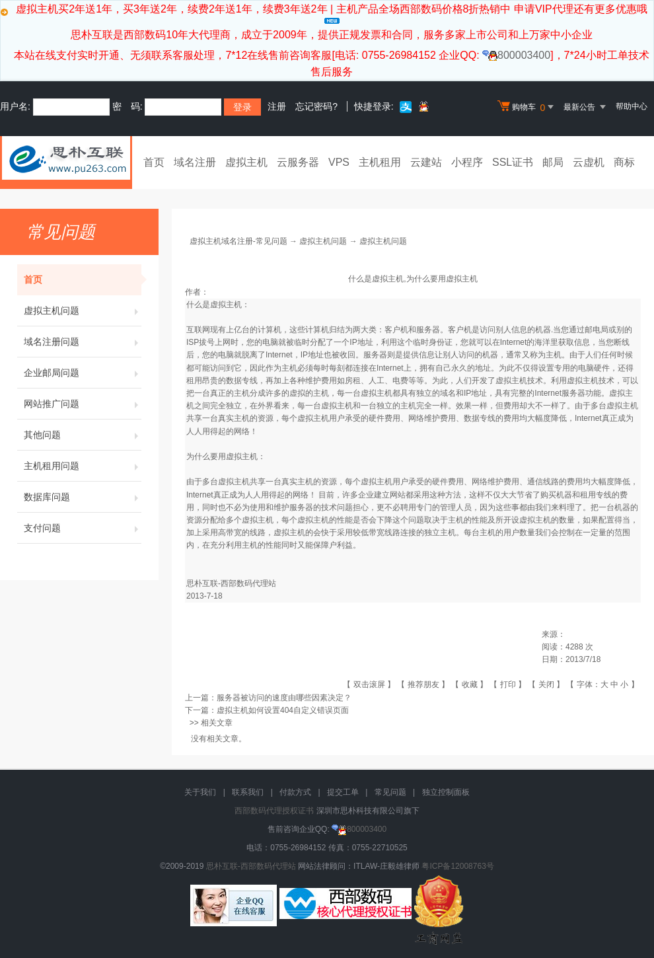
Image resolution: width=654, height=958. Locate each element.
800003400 (516, 55)
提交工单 (343, 792)
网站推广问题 (82, 403)
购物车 (527, 107)
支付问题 (82, 528)
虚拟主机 (246, 162)
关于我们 (200, 792)
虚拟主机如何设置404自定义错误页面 (283, 710)
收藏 (470, 684)
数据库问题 (82, 497)
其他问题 (82, 434)
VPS (338, 162)
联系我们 (248, 792)
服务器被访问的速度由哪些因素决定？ (284, 697)
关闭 (546, 684)
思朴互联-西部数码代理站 (251, 866)
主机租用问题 (82, 466)
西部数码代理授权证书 (274, 810)
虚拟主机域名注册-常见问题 (238, 241)
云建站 (426, 162)
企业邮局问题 (82, 372)
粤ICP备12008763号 (457, 866)
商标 (624, 162)
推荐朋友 (423, 684)
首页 (153, 162)
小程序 (467, 162)
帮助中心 (631, 106)
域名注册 (195, 162)
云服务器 (298, 162)
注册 (277, 106)
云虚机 (588, 162)
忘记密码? (316, 106)
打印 (508, 684)
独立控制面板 (446, 792)
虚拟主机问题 (82, 310)
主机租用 (380, 162)
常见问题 (390, 792)
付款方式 (295, 792)
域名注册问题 (82, 341)
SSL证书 (512, 162)
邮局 (552, 162)
